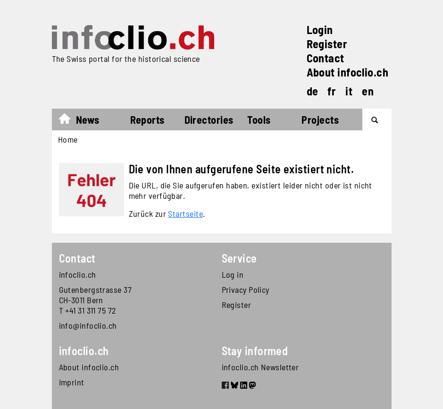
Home (69, 121)
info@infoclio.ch (88, 325)
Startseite (185, 213)
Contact (325, 58)
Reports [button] (147, 119)
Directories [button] (209, 119)
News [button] (88, 119)
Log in (233, 274)
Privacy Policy (245, 289)
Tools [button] (258, 119)
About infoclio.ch (348, 72)
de (312, 91)
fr (331, 91)
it (348, 91)
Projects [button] (320, 119)
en (368, 91)
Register (327, 44)
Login (320, 29)
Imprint (71, 382)
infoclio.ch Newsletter (260, 367)
